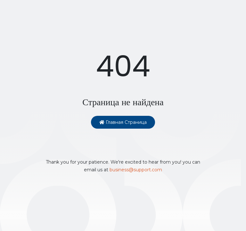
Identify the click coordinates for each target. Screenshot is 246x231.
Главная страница (123, 122)
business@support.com (136, 170)
